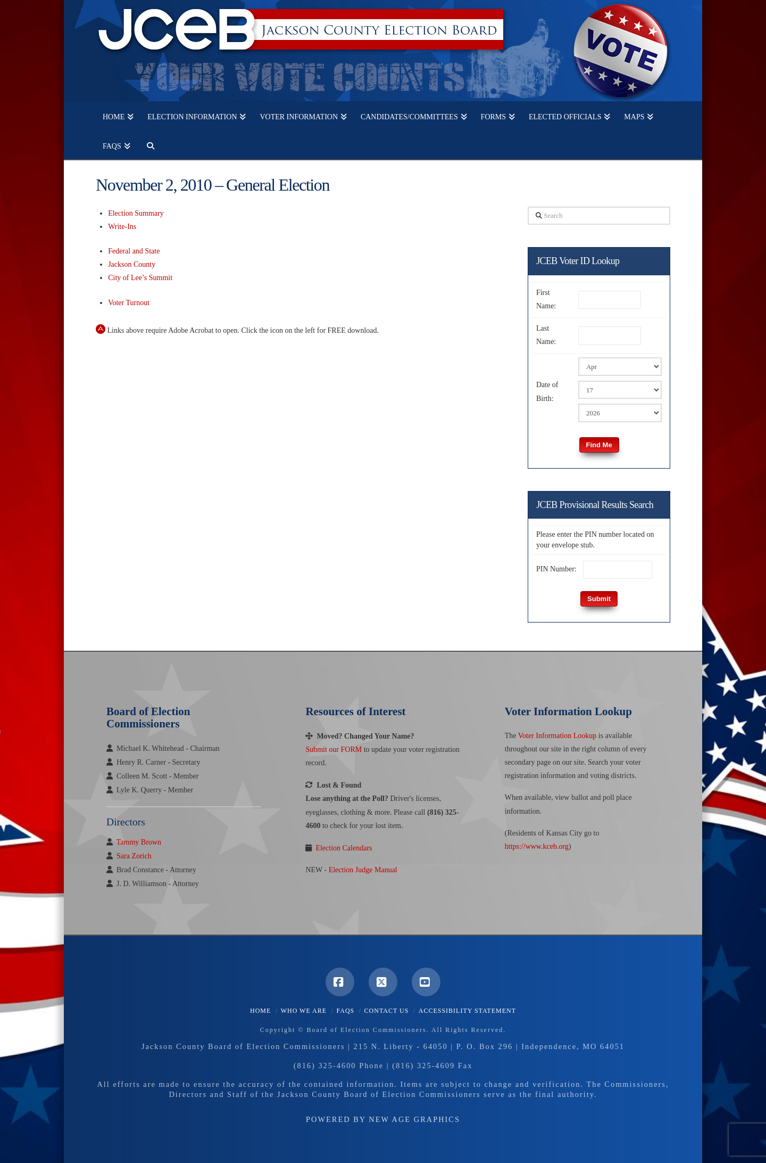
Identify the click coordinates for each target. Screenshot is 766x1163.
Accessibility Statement (467, 1010)
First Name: (546, 299)
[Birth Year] (620, 413)
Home (260, 1010)
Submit (599, 599)
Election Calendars (343, 848)
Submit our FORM (333, 750)
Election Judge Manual (363, 870)
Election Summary (136, 213)
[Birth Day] (620, 390)
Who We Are (304, 1010)
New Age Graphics (414, 1119)
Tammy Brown (138, 842)
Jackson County (131, 264)
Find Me (599, 445)
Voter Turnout (128, 303)
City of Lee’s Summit (140, 278)
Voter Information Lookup (557, 736)
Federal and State (134, 251)
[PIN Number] (617, 570)
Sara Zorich (134, 856)
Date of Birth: (547, 391)
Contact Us (386, 1010)
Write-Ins (122, 227)
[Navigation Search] (146, 144)
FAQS (345, 1010)
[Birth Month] (620, 366)
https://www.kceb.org (537, 846)
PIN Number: (556, 569)
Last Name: (546, 335)
